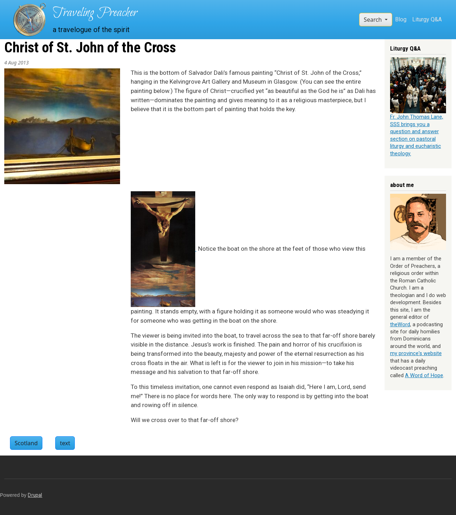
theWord (400, 324)
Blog (400, 19)
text (65, 443)
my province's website (416, 353)
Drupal (35, 495)
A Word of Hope (424, 375)
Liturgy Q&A (427, 19)
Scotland (26, 443)
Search (373, 20)
